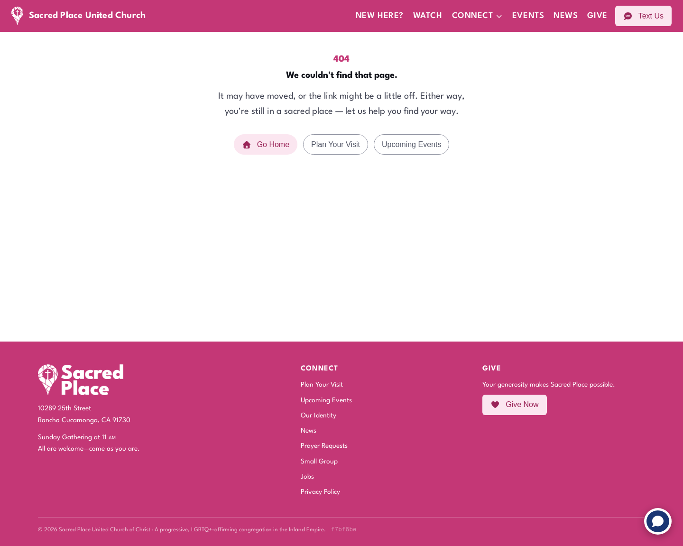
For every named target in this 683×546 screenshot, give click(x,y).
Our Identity (318, 415)
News (566, 16)
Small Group (319, 461)
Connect (477, 16)
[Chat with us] (658, 521)
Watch (428, 16)
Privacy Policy (320, 492)
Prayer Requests (324, 446)
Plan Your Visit (335, 144)
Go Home (265, 144)
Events (528, 16)
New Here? (380, 16)
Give (597, 16)
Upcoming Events (411, 144)
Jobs (307, 476)
